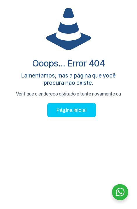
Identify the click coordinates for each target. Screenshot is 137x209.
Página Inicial (72, 110)
